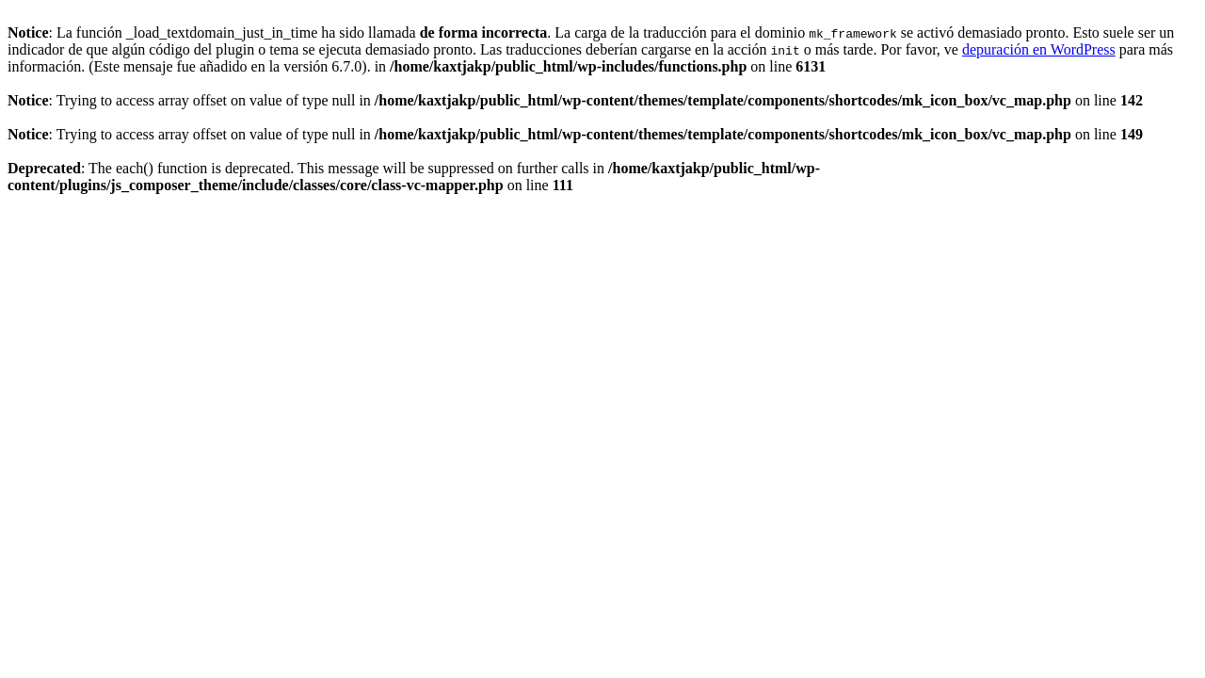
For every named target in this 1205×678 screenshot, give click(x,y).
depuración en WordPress (1039, 49)
